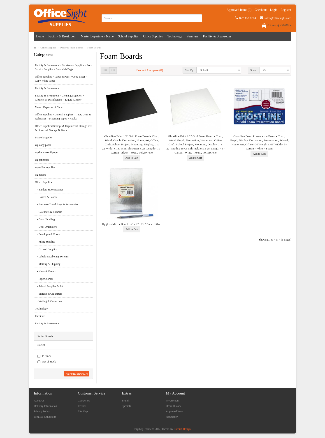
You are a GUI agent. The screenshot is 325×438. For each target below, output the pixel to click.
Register (286, 9)
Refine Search (77, 373)
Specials (126, 406)
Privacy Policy (42, 411)
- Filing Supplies (45, 241)
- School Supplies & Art (49, 286)
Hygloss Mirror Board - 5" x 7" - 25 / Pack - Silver (132, 224)
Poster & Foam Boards (71, 47)
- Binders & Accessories (49, 189)
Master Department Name (97, 36)
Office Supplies (153, 36)
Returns (82, 406)
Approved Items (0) (239, 9)
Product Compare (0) (149, 70)
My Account (172, 400)
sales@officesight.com (275, 18)
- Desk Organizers (46, 226)
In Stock (44, 356)
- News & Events (45, 271)
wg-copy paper (43, 145)
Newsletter (172, 416)
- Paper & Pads (44, 278)
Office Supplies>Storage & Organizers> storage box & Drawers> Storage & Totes (63, 128)
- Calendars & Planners (48, 211)
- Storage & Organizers (48, 293)
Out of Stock (46, 361)
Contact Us (84, 400)
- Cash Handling (45, 219)
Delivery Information (45, 406)
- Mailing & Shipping (47, 264)
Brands (126, 400)
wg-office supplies (45, 167)
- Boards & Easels (46, 197)
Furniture (192, 36)
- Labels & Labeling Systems (52, 256)
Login (273, 9)
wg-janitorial (42, 159)
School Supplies (128, 36)
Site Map (83, 411)
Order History (173, 406)
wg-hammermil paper (46, 152)
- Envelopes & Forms (47, 234)
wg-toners (40, 174)
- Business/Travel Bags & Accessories (56, 204)
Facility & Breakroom (62, 36)
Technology (174, 36)
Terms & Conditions (45, 416)
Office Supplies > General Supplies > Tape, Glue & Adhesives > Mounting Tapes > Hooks (63, 116)
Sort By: (189, 70)
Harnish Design (182, 429)
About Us (39, 400)
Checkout (261, 9)
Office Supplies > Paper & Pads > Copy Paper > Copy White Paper (61, 78)
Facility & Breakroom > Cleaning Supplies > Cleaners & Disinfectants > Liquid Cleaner (59, 97)
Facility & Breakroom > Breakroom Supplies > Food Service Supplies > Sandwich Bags (64, 67)
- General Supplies (46, 249)
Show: (253, 70)
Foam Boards (94, 47)
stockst (41, 344)
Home (40, 36)
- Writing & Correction (48, 301)
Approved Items (174, 411)
